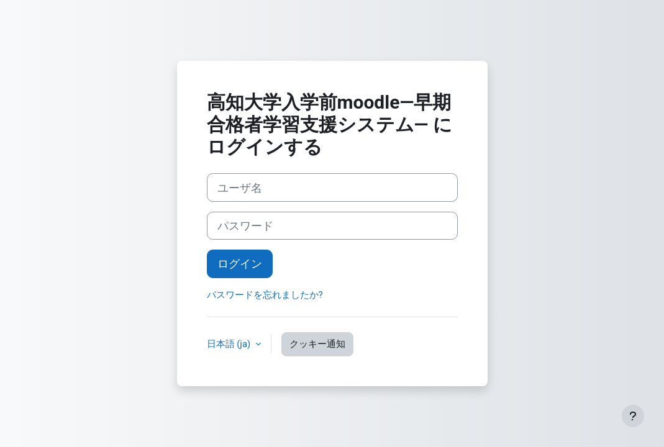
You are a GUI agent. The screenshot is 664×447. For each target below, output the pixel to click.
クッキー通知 (317, 344)
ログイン (239, 263)
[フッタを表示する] (633, 416)
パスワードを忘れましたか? (265, 294)
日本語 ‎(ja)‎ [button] (230, 344)
